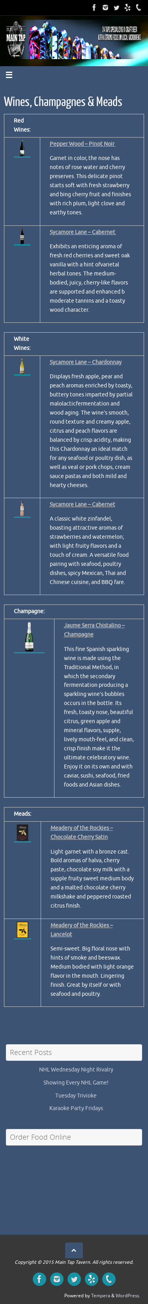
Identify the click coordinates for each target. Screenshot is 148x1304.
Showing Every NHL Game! (76, 1082)
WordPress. (128, 1296)
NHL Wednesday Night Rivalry (76, 1069)
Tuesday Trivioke (76, 1095)
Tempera (100, 1296)
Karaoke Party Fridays (76, 1108)
